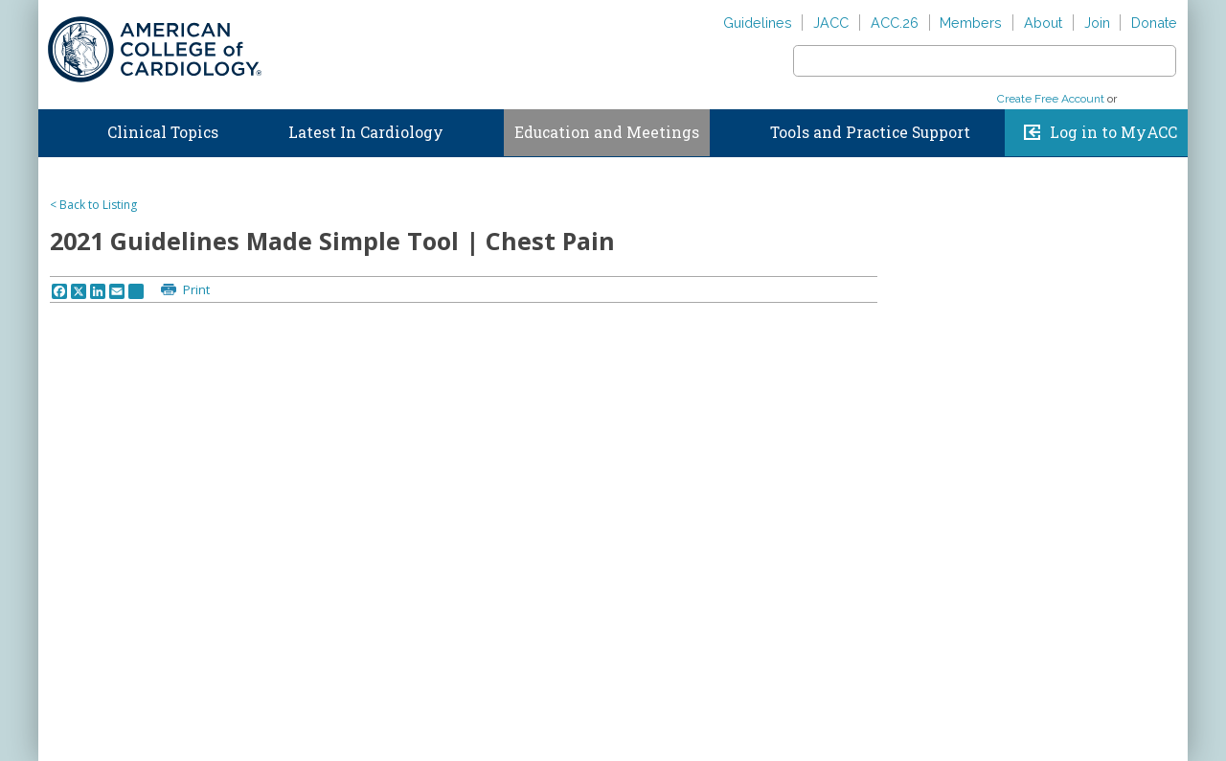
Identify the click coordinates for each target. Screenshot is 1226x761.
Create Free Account (1050, 98)
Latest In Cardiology (365, 132)
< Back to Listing (93, 204)
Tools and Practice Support (870, 132)
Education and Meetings (606, 132)
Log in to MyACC (1113, 132)
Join (1097, 22)
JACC (831, 22)
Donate (1154, 22)
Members (971, 22)
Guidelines (757, 22)
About (1043, 22)
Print (195, 289)
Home (56, 128)
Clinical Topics (162, 132)
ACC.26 (895, 22)
